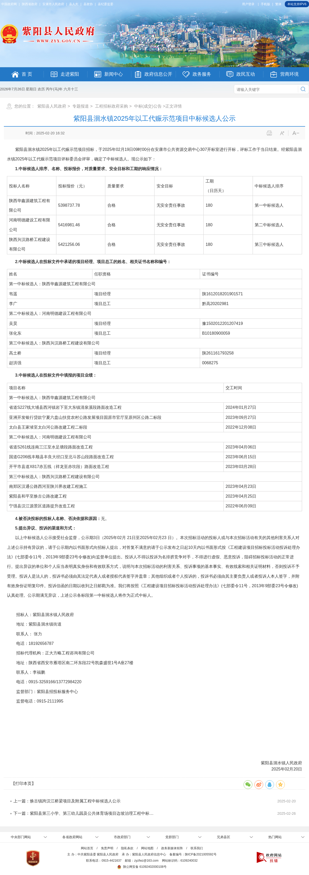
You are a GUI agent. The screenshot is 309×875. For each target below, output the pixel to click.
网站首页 (87, 848)
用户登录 (248, 4)
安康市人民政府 (53, 4)
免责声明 (107, 848)
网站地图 (147, 848)
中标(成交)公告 (148, 106)
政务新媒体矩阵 (172, 848)
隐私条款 (127, 848)
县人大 (73, 4)
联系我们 (197, 848)
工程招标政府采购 (111, 106)
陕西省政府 (29, 4)
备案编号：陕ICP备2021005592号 (193, 854)
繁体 (278, 4)
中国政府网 (9, 4)
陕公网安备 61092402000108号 (142, 867)
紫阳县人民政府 (51, 106)
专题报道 (80, 106)
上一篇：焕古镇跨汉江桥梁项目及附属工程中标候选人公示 (67, 801)
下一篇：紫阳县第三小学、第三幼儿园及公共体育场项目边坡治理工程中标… (83, 813)
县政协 (88, 4)
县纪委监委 (105, 4)
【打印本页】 (23, 783)
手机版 (265, 4)
